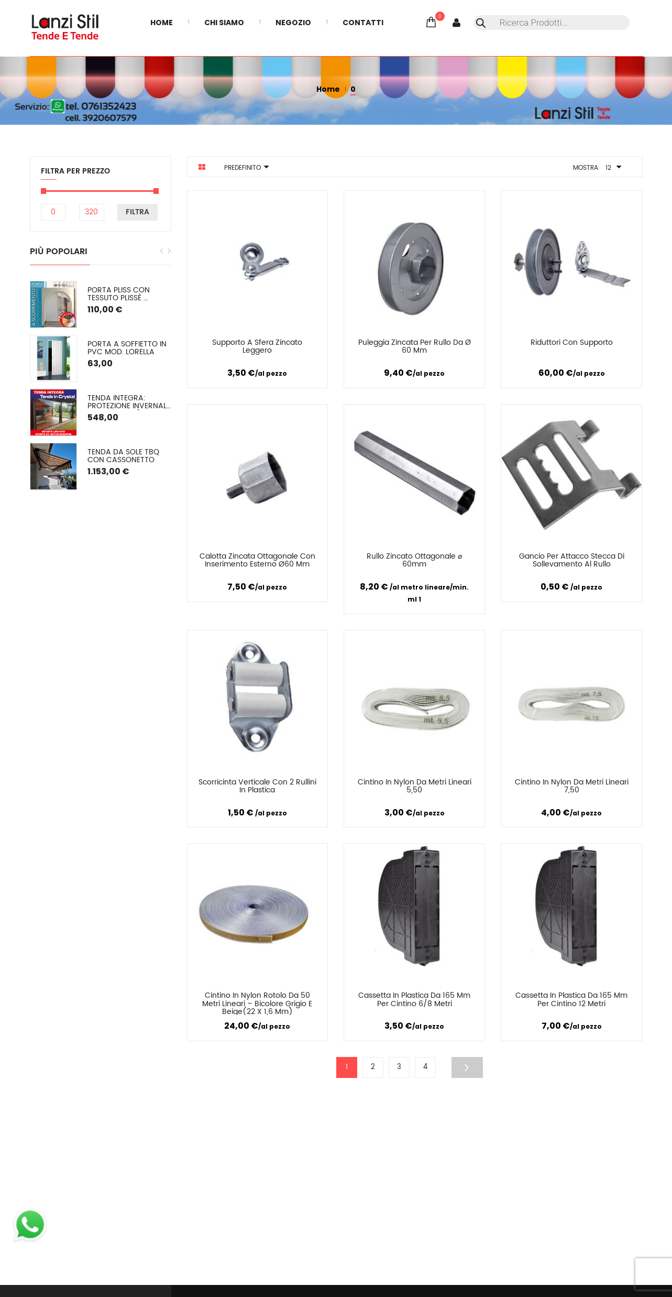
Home (328, 89)
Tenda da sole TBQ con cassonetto (124, 456)
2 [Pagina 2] (373, 1067)
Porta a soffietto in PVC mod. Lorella (128, 348)
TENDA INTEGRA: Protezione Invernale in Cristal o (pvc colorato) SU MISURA (129, 402)
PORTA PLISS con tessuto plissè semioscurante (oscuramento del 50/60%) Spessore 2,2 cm (129, 294)
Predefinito (242, 168)
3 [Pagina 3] (399, 1067)
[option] (100, 385)
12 (608, 168)
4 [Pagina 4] (425, 1067)
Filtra (137, 212)
